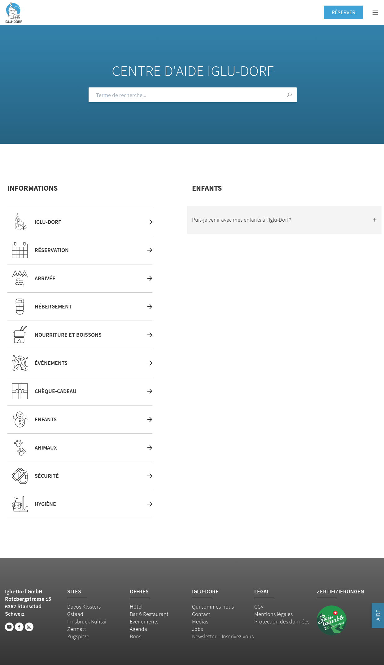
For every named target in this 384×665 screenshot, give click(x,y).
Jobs (197, 628)
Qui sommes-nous (213, 606)
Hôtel (136, 606)
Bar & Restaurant (149, 614)
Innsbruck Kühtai (86, 621)
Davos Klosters (84, 606)
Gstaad (75, 614)
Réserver (343, 12)
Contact (201, 614)
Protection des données (281, 621)
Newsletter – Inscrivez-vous (223, 636)
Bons (135, 636)
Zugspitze (78, 636)
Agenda (138, 628)
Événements (144, 621)
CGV (259, 606)
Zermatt (76, 628)
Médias (200, 621)
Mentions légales (273, 614)
